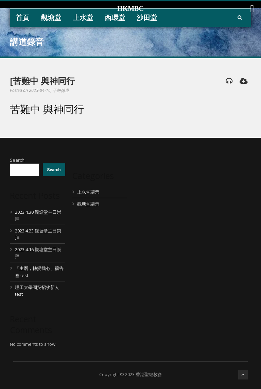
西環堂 (115, 17)
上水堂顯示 (88, 192)
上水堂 (83, 17)
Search (17, 160)
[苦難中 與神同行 (42, 80)
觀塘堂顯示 (88, 204)
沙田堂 (147, 17)
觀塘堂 (51, 17)
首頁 (22, 17)
